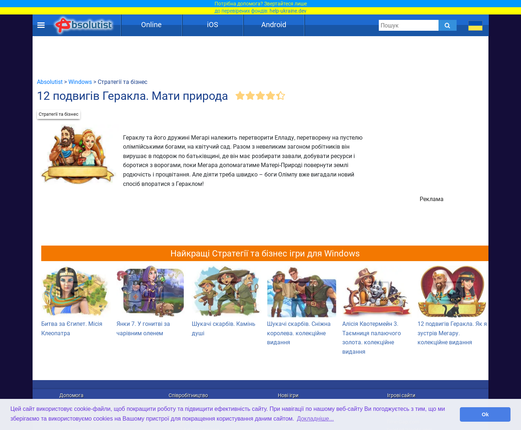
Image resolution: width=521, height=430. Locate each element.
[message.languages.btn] (475, 25)
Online (151, 24)
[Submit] (448, 25)
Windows (80, 81)
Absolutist (50, 81)
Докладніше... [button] (315, 419)
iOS (212, 24)
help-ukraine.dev (288, 11)
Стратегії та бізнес (59, 114)
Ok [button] (485, 414)
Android (273, 24)
